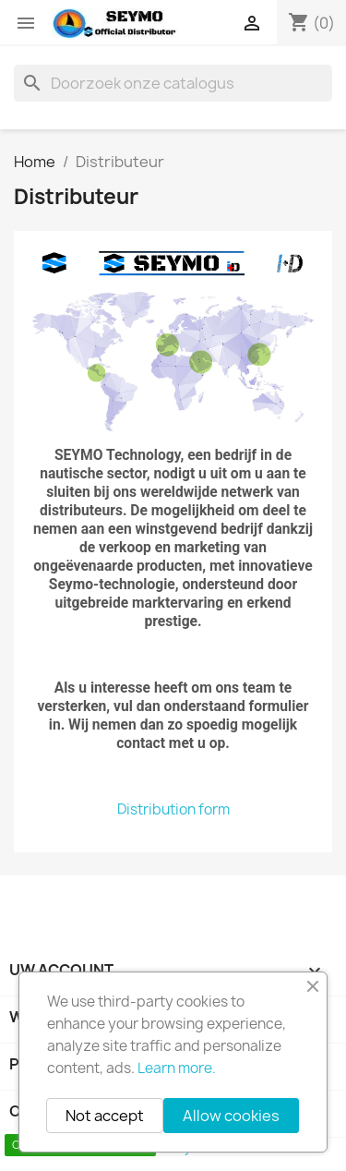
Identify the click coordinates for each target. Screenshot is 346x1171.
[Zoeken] (173, 83)
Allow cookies (231, 1115)
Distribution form (173, 809)
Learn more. (176, 1068)
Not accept (105, 1115)
